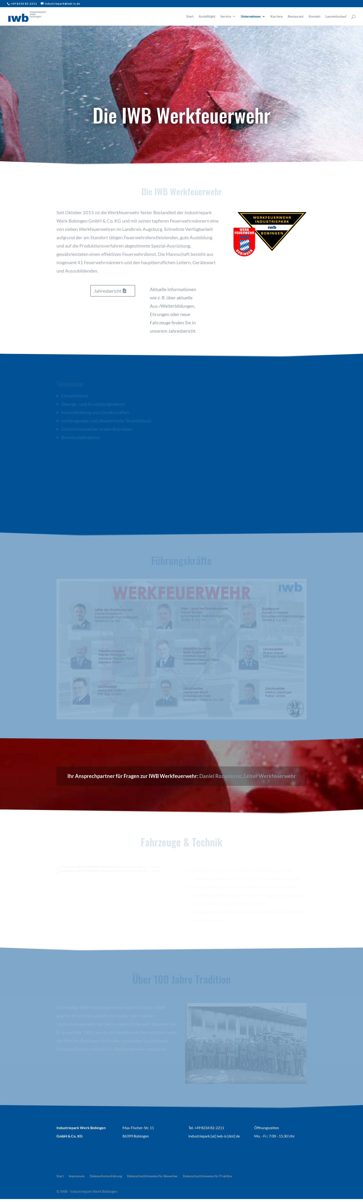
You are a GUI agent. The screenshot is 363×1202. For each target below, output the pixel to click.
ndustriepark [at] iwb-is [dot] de (214, 1136)
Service (225, 16)
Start (190, 16)
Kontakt (314, 16)
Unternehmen (251, 16)
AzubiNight (207, 16)
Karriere (276, 16)
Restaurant (296, 16)
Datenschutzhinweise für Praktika (207, 1176)
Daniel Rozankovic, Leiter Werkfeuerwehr (247, 776)
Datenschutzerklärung (106, 1176)
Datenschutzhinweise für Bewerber (152, 1176)
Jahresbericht (107, 291)
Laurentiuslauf (335, 16)
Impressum (77, 1176)
